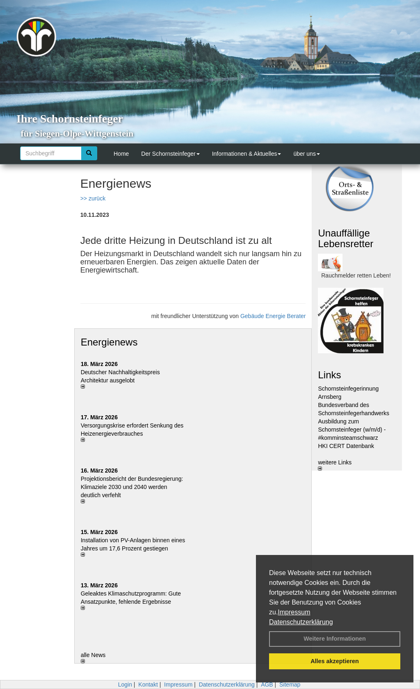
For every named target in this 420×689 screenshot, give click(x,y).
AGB (267, 684)
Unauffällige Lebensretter (345, 238)
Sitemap (289, 684)
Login (125, 684)
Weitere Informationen (335, 638)
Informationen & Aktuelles (246, 153)
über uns (306, 153)
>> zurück (92, 198)
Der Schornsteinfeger (170, 153)
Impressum (294, 612)
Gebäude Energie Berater (273, 316)
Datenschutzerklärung (301, 622)
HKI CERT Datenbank (346, 446)
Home (121, 153)
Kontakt (148, 684)
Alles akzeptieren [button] (334, 661)
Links (329, 374)
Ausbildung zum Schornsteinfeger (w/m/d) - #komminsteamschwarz (352, 429)
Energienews (109, 342)
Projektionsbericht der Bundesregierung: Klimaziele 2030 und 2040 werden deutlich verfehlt (132, 486)
